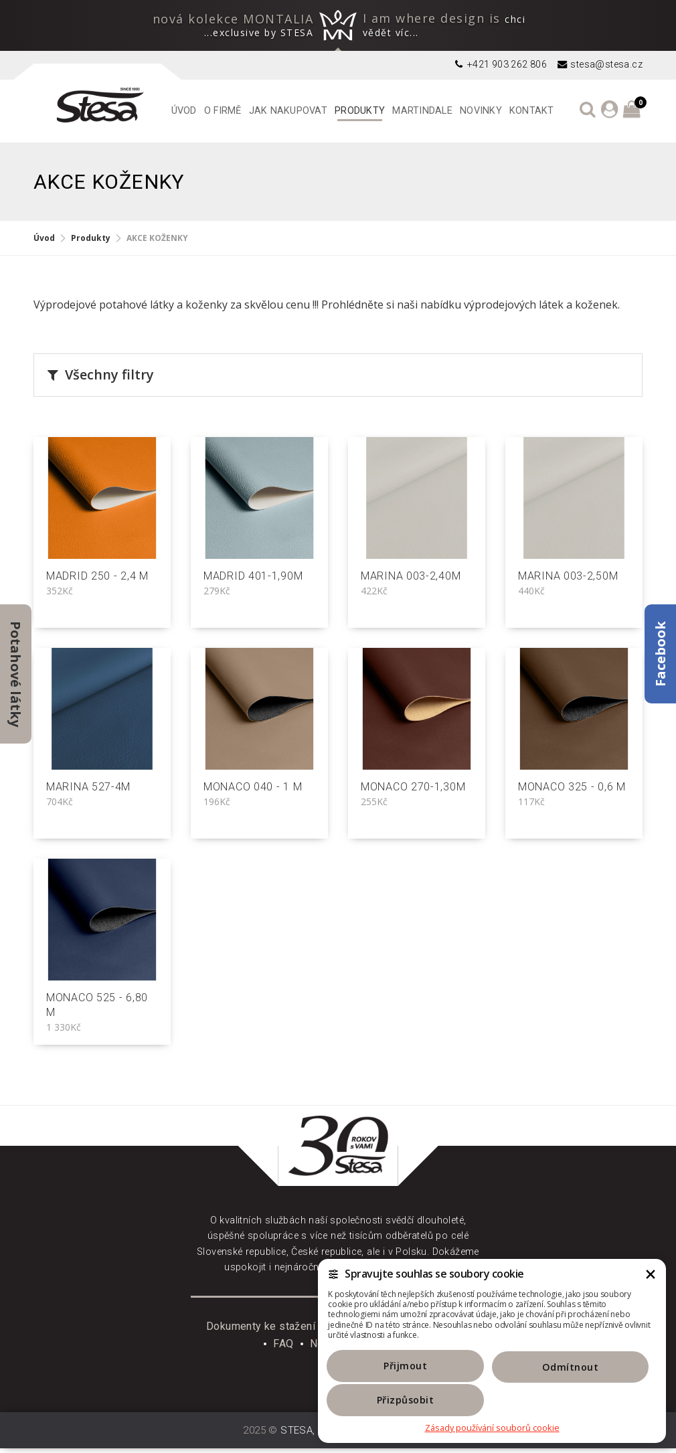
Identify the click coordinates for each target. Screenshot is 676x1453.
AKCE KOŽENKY (157, 238)
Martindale (422, 110)
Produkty (360, 110)
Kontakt (531, 110)
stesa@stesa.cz (599, 64)
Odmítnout (492, 1399)
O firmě (223, 110)
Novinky (481, 110)
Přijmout (379, 1399)
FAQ (283, 1348)
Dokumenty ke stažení (260, 1330)
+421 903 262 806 (499, 64)
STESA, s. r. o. (313, 1435)
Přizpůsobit (605, 1399)
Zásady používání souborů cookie (492, 1428)
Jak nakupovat (288, 110)
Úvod (184, 110)
